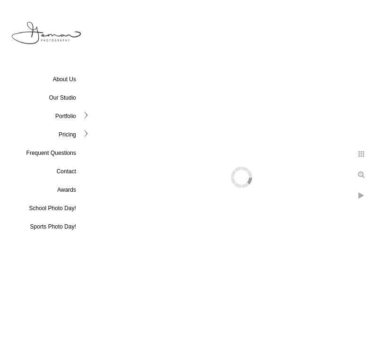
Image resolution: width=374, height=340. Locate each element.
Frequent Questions (51, 153)
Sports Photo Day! (53, 226)
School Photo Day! (52, 208)
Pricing (67, 134)
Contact (66, 171)
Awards (66, 190)
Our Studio (62, 97)
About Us (64, 79)
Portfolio (65, 116)
